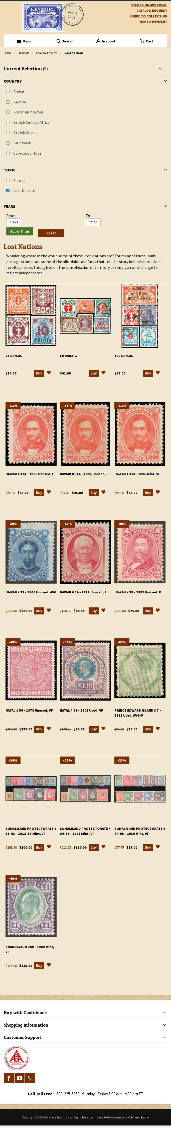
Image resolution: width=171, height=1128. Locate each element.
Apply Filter (20, 231)
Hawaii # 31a (30, 474)
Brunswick (22, 142)
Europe (19, 180)
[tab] (85, 150)
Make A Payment (153, 21)
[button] (48, 373)
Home (8, 53)
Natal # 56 (29, 710)
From (11, 215)
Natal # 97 (81, 710)
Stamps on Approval (149, 5)
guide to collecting (148, 16)
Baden (18, 91)
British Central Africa (31, 122)
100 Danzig (123, 355)
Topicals (24, 53)
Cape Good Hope (27, 153)
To (88, 215)
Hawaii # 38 (137, 592)
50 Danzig (68, 355)
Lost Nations (24, 190)
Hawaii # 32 (31, 592)
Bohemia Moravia (28, 111)
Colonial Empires (46, 53)
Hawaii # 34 (83, 592)
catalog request (151, 10)
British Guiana (25, 132)
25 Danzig (14, 355)
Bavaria (19, 101)
